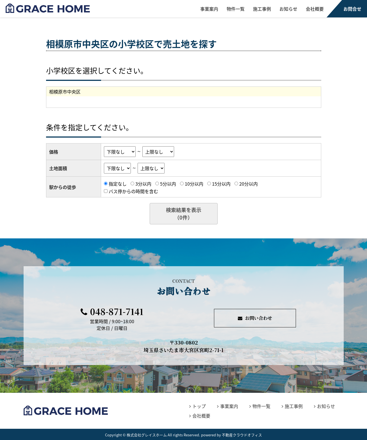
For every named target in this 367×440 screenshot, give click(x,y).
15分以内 (221, 183)
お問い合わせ (255, 318)
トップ (197, 406)
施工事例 (262, 8)
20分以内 (248, 183)
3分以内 (143, 183)
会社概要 (315, 8)
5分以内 (168, 183)
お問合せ (352, 8)
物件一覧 (236, 8)
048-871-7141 (112, 311)
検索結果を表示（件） (183, 213)
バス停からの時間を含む (133, 191)
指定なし (118, 183)
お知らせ (288, 8)
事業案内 (209, 8)
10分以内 (194, 183)
